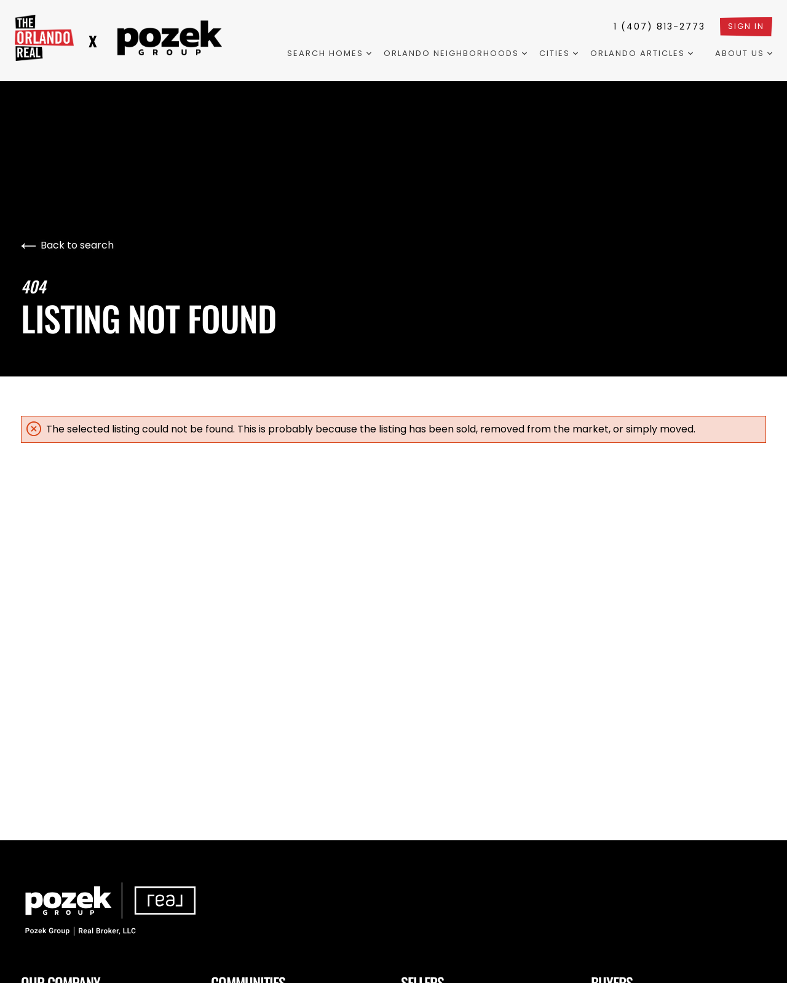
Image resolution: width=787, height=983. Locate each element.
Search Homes (329, 53)
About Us (743, 53)
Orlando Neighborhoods (455, 53)
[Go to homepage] (44, 38)
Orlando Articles (641, 53)
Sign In (746, 26)
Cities (558, 53)
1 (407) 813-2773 (659, 26)
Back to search (67, 245)
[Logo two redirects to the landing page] (169, 38)
